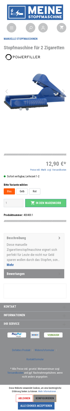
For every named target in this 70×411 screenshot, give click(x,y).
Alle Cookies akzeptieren (36, 405)
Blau (9, 191)
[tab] (34, 251)
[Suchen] (30, 27)
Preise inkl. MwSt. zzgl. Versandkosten (48, 170)
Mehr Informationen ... (48, 391)
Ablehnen (24, 398)
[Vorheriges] (6, 91)
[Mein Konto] (43, 27)
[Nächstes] (63, 91)
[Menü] (11, 27)
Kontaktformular (35, 359)
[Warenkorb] (61, 27)
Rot (35, 191)
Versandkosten (15, 372)
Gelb (22, 191)
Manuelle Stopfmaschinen (21, 38)
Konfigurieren (45, 398)
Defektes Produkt (21, 350)
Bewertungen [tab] (34, 273)
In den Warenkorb (46, 203)
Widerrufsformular (44, 350)
